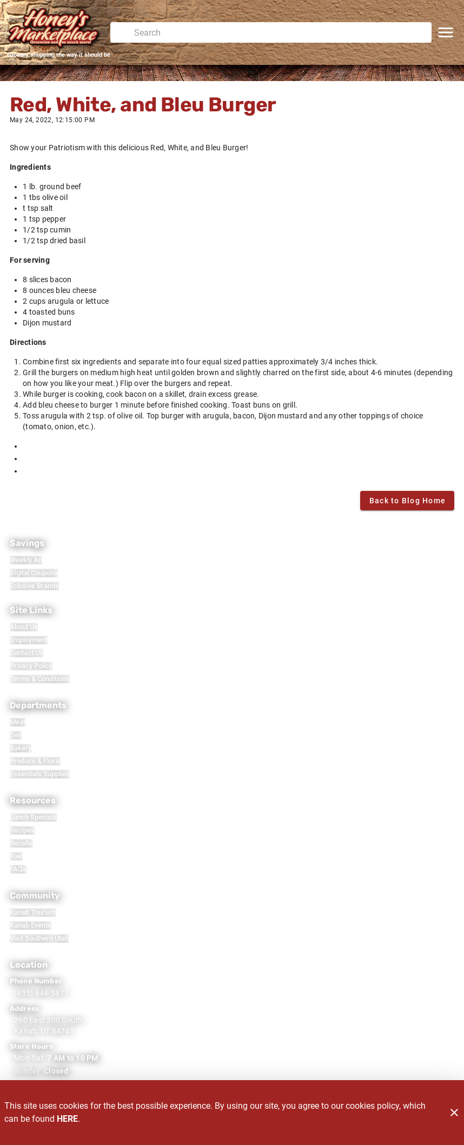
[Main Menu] (446, 32)
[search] (278, 32)
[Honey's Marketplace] (58, 28)
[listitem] (26, 560)
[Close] (454, 1112)
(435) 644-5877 (41, 993)
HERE (67, 1119)
